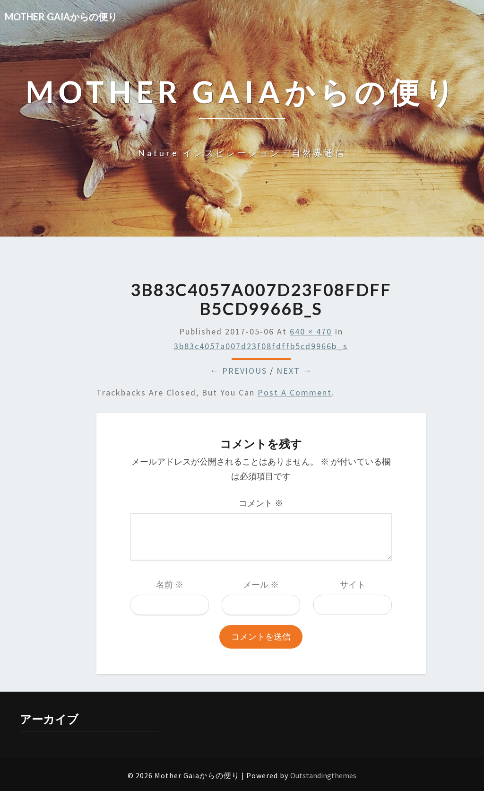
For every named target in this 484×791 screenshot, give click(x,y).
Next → (294, 370)
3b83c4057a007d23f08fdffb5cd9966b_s (261, 346)
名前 (169, 584)
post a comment (295, 392)
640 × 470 (311, 331)
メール (261, 584)
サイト (352, 584)
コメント (261, 503)
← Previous (238, 370)
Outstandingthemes (323, 775)
